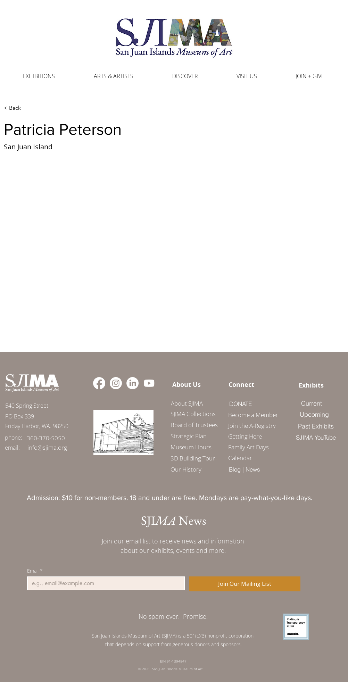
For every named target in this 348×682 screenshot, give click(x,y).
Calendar (240, 458)
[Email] (104, 583)
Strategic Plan (189, 436)
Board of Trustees (194, 425)
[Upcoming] (314, 414)
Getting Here (245, 436)
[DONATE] (240, 403)
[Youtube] (149, 383)
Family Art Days (248, 447)
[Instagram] (116, 383)
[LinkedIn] (132, 383)
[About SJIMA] (186, 403)
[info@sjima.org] (47, 447)
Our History (186, 469)
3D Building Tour (193, 458)
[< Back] (17, 108)
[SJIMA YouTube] (315, 437)
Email (35, 571)
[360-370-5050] (46, 438)
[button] (113, 76)
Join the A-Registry (250, 426)
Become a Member (250, 415)
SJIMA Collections (193, 414)
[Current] (311, 403)
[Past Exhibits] (315, 426)
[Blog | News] (244, 469)
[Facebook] (99, 383)
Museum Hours (191, 447)
